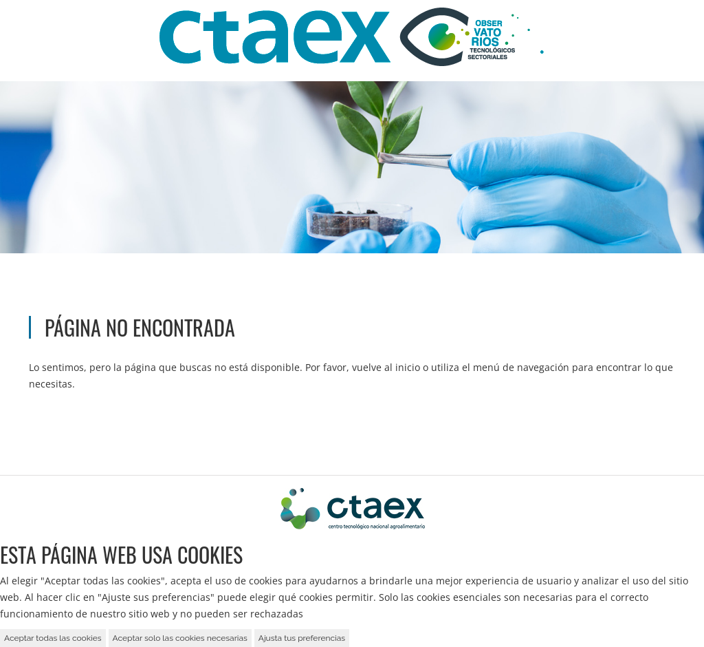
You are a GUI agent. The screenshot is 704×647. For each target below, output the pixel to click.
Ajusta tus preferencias (301, 638)
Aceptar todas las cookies (53, 638)
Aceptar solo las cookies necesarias (180, 638)
